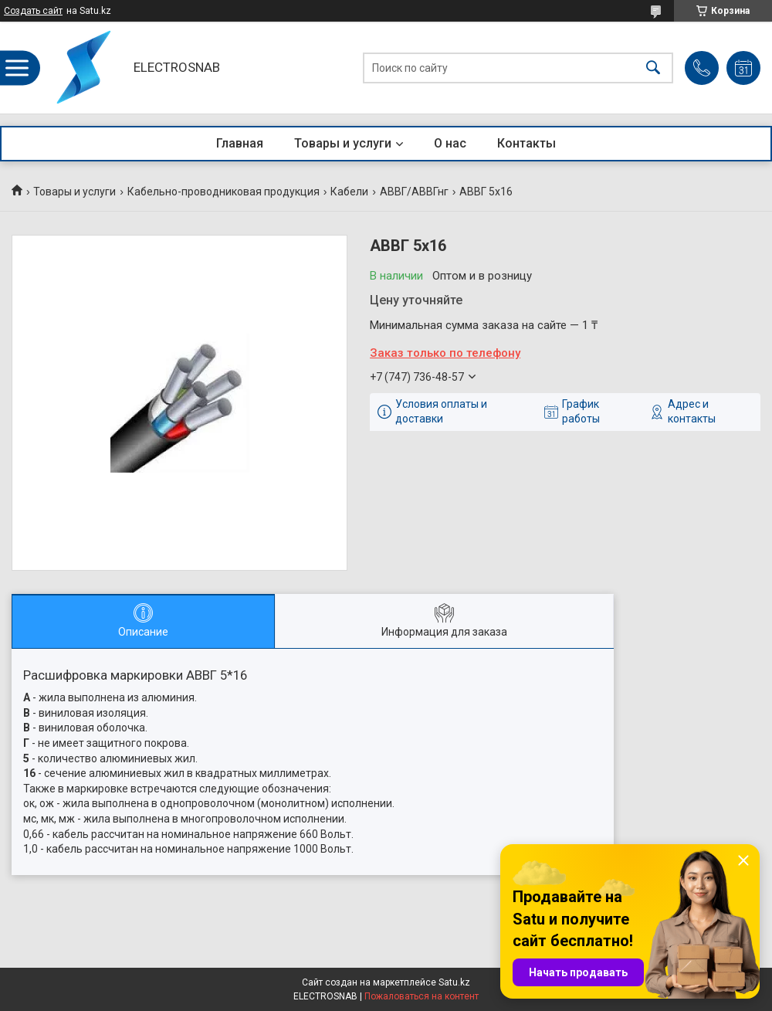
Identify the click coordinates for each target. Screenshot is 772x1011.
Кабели (349, 191)
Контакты (526, 143)
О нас (450, 143)
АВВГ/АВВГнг (414, 191)
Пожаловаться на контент (421, 996)
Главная (239, 143)
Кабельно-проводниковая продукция (223, 191)
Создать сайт (33, 10)
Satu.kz (454, 982)
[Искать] (653, 67)
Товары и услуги (342, 143)
